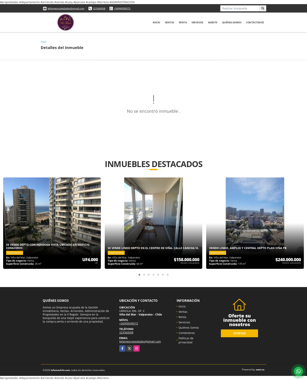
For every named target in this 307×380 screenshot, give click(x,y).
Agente (212, 22)
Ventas (169, 22)
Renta (183, 22)
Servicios (197, 22)
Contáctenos (255, 22)
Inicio (156, 22)
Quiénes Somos (231, 22)
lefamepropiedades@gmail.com (66, 8)
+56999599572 (122, 8)
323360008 (99, 8)
